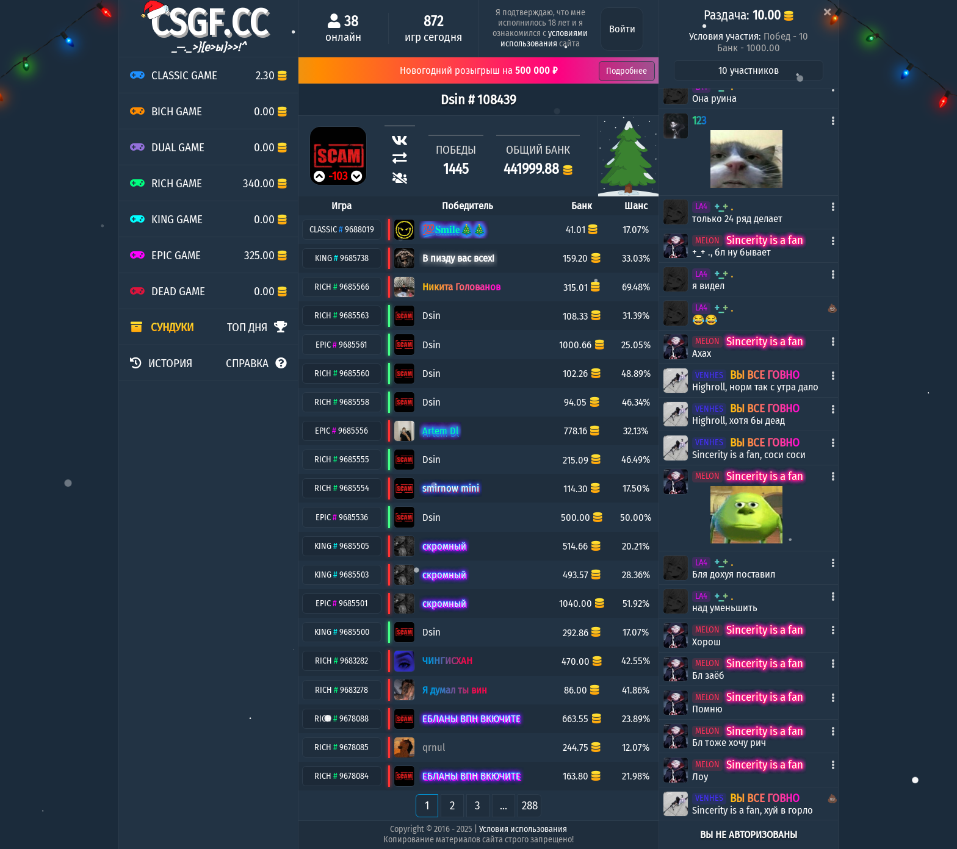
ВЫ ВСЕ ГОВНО (765, 375)
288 (530, 805)
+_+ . (723, 206)
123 (699, 120)
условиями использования (544, 38)
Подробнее (626, 71)
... (503, 805)
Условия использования (523, 829)
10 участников (748, 70)
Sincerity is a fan (764, 240)
